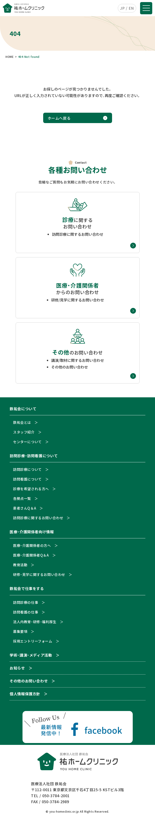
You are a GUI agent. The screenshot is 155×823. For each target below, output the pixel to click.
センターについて (27, 441)
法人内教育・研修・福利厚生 (34, 621)
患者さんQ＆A (24, 508)
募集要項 (20, 631)
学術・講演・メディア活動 (31, 655)
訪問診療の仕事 (25, 602)
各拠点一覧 (22, 498)
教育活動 (20, 564)
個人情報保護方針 (25, 694)
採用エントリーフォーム (32, 641)
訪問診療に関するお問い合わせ (38, 517)
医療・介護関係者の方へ (32, 545)
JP (122, 8)
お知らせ (17, 668)
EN (131, 8)
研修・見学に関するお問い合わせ (39, 574)
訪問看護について (27, 479)
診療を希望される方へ (31, 488)
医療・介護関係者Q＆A (31, 555)
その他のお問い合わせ (29, 681)
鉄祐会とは (22, 422)
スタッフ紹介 (24, 432)
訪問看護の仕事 (25, 612)
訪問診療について (27, 469)
